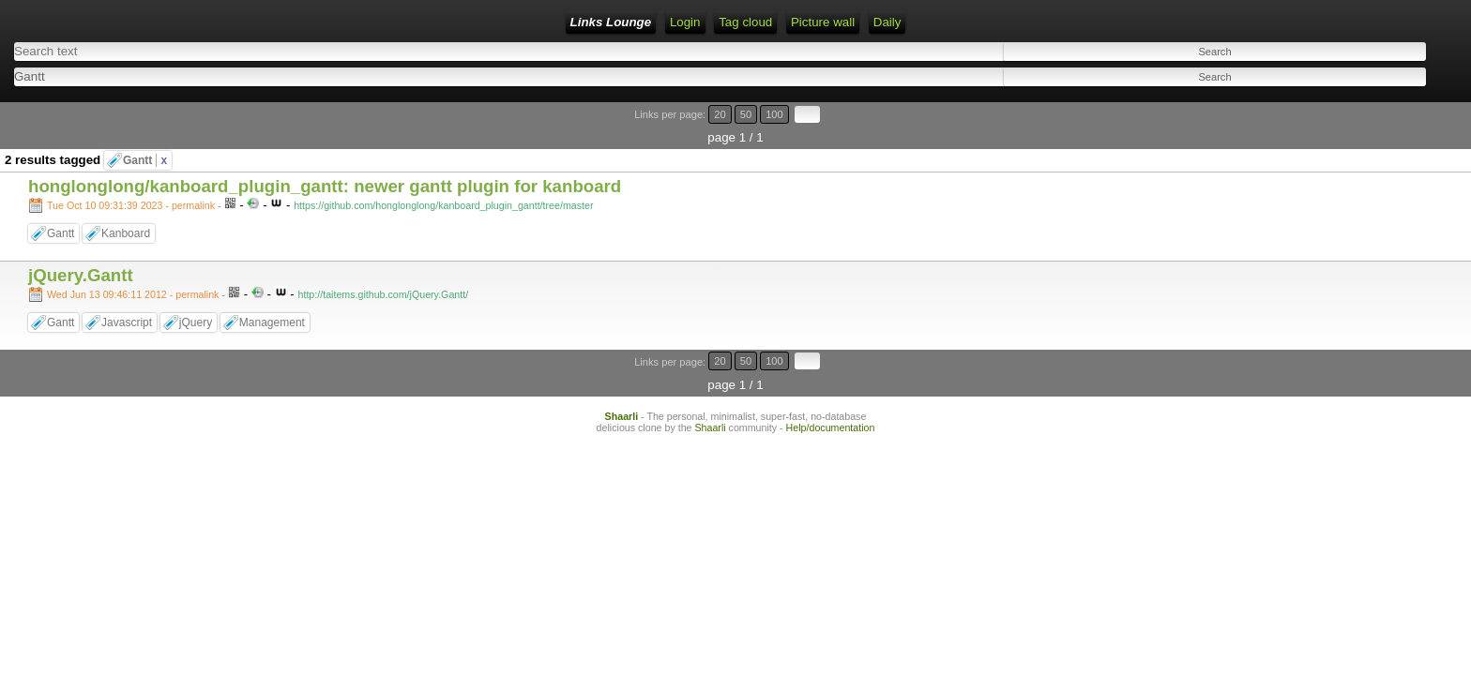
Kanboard (125, 201)
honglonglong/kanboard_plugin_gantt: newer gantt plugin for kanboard (324, 154)
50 (1383, 105)
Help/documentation (830, 371)
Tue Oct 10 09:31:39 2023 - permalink (131, 173)
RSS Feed (364, 22)
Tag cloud (437, 22)
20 (1365, 105)
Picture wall (515, 22)
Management (272, 290)
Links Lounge (175, 22)
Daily (580, 22)
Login (301, 22)
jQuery (195, 290)
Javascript (126, 290)
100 (1403, 105)
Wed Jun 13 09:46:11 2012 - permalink (133, 262)
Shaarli (622, 360)
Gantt (145, 128)
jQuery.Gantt (80, 243)
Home (250, 22)
